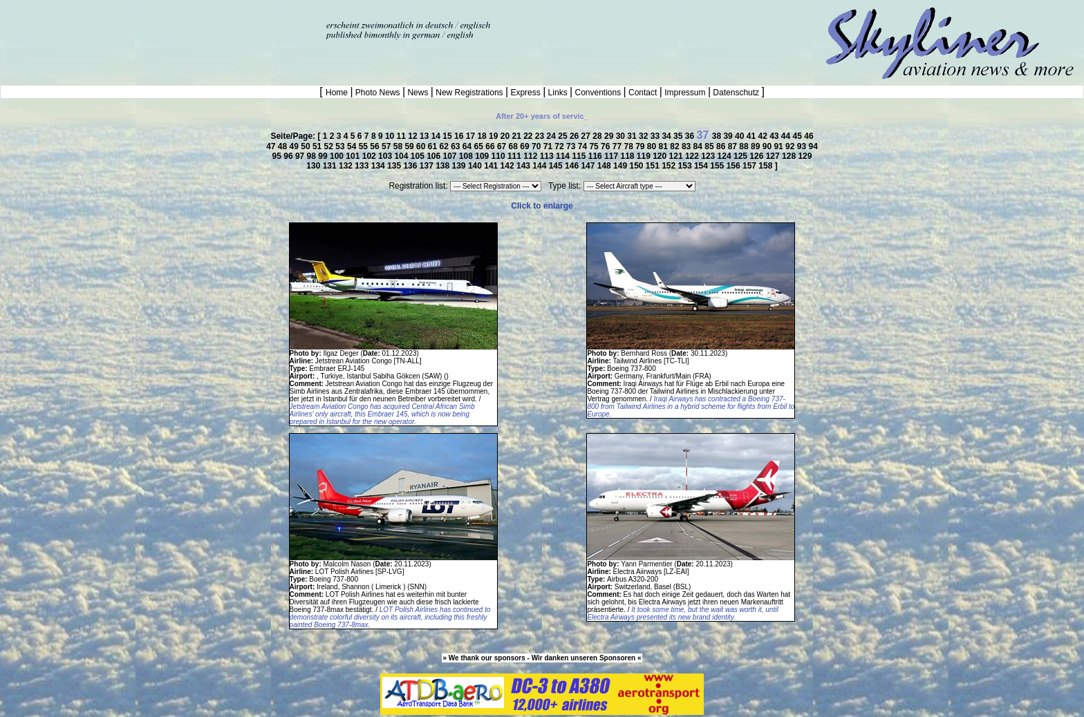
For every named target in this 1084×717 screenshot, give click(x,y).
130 (314, 166)
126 (757, 156)
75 (595, 146)
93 (803, 146)
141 (492, 166)
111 (515, 156)
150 (637, 166)
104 (402, 156)
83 (687, 146)
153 (686, 166)
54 (353, 146)
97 (301, 156)
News (418, 92)
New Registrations (469, 92)
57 (387, 146)
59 (410, 146)
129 (805, 156)
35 (679, 136)
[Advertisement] (162, 20)
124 (725, 156)
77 (618, 146)
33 (656, 136)
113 (548, 156)
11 (403, 136)
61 (434, 146)
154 (702, 166)
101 (354, 156)
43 (775, 136)
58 (399, 146)
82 (676, 146)
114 (564, 156)
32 (645, 136)
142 (508, 166)
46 (808, 136)
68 (515, 146)
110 (499, 156)
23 (541, 136)
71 (549, 146)
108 (467, 156)
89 (757, 146)
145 (557, 166)
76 (607, 146)
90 (768, 146)
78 (629, 146)
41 (752, 136)
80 (653, 146)
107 (451, 156)
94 (812, 146)
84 (699, 146)
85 (710, 146)
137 (428, 166)
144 (540, 166)
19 (495, 136)
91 (779, 146)
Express (525, 92)
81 (665, 146)
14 (437, 136)
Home (338, 92)
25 (564, 136)
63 (456, 146)
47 (272, 146)
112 (531, 156)
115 (580, 156)
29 (610, 136)
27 (587, 136)
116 (596, 156)
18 (483, 136)
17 (472, 136)
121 (677, 156)
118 (628, 156)
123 (709, 156)
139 (460, 166)
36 (691, 136)
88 (745, 146)
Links (557, 92)
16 (460, 136)
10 (391, 136)
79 (641, 146)
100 (338, 156)
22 (529, 136)
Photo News (377, 92)
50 (306, 146)
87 (734, 146)
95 (278, 156)
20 (506, 136)
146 (573, 166)
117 (612, 156)
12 (414, 136)
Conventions (597, 92)
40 (741, 136)
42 (763, 136)
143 (524, 166)
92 (791, 146)
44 (787, 136)
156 (734, 166)
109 (483, 156)
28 (598, 136)
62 (445, 146)
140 (476, 166)
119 (645, 156)
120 (661, 156)
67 (503, 146)
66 (491, 146)
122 (693, 156)
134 (379, 166)
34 (667, 136)
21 (517, 136)
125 (741, 156)
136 (411, 166)
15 (448, 136)
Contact (643, 92)
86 (722, 146)
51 (318, 146)
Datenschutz (736, 92)
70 (537, 146)
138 (443, 166)
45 (799, 136)
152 (670, 166)
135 (395, 166)
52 (330, 146)
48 (284, 146)
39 (729, 136)
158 (766, 166)
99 (324, 156)
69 (526, 146)
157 (750, 166)
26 (575, 136)
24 (553, 136)
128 (790, 156)
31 (633, 136)
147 (589, 166)
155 (718, 166)
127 (774, 156)
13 (425, 136)
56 (376, 146)
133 (363, 166)
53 (341, 146)
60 (422, 146)
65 (480, 146)
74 (584, 146)
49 (295, 146)
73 (572, 146)
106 (434, 156)
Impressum (685, 92)
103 (386, 156)
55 (365, 146)
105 (419, 156)
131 (331, 166)
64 (468, 146)
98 (313, 156)
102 (370, 156)
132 (347, 166)
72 (560, 146)
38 (718, 136)
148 (605, 166)
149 (621, 166)
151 (654, 166)
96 (289, 156)
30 (622, 136)
